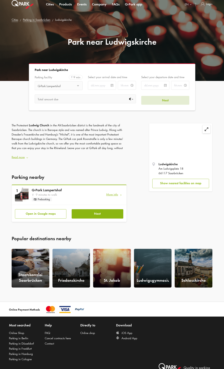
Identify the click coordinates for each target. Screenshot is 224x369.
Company (99, 8)
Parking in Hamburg (21, 351)
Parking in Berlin (18, 336)
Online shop (87, 330)
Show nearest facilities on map (180, 183)
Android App (126, 336)
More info (112, 193)
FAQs (116, 8)
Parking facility (43, 77)
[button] (69, 156)
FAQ (47, 330)
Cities (50, 8)
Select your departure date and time (162, 77)
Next (97, 211)
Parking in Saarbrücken (36, 20)
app (133, 8)
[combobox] (189, 8)
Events (82, 8)
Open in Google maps (41, 211)
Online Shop (16, 330)
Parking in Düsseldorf (21, 341)
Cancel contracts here (58, 336)
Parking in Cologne (20, 357)
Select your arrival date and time (107, 77)
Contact (49, 341)
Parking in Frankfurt (20, 346)
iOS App (124, 330)
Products (65, 8)
